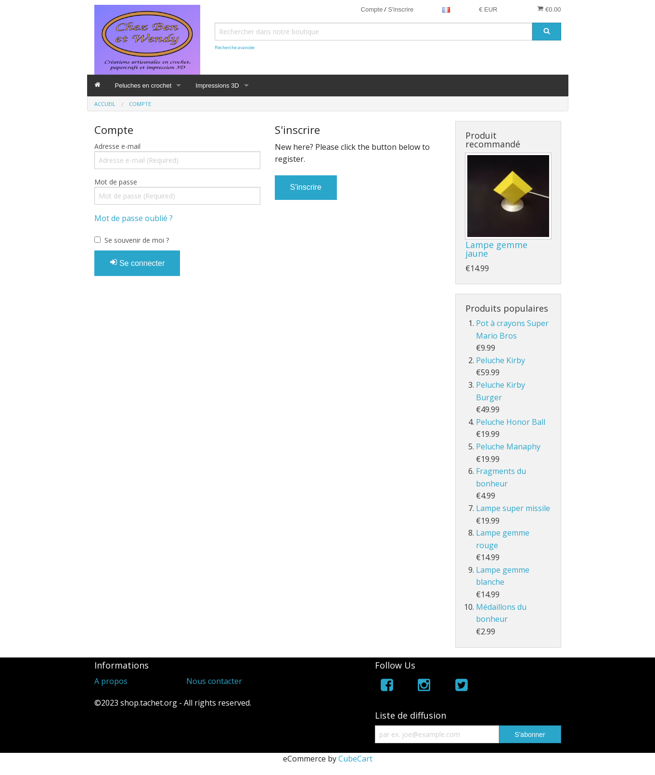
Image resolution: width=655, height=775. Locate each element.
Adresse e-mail (117, 146)
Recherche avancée (235, 47)
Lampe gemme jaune (496, 249)
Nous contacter (214, 681)
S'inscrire (400, 9)
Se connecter (137, 262)
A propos (111, 681)
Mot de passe (115, 181)
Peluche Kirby (500, 360)
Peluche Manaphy (508, 446)
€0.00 (549, 9)
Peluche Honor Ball (510, 422)
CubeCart (355, 758)
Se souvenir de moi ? (136, 240)
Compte (372, 9)
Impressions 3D (217, 85)
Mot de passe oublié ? (133, 218)
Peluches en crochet (143, 85)
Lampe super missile (513, 508)
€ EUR (488, 9)
